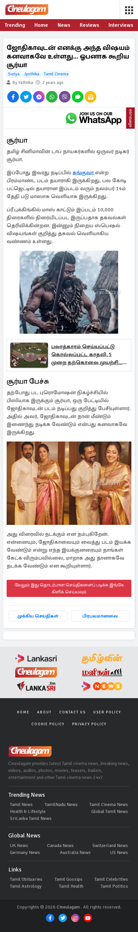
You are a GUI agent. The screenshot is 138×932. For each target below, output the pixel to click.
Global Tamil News (109, 811)
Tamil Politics (114, 886)
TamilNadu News (61, 804)
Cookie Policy (48, 724)
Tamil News (21, 804)
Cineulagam (68, 907)
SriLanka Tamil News (31, 818)
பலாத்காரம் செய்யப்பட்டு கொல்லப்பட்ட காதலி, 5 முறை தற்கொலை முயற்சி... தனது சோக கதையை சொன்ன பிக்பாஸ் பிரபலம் (86, 354)
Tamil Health (71, 886)
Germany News (25, 852)
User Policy (107, 712)
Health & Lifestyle (28, 811)
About (44, 712)
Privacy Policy (89, 724)
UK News (19, 845)
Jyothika (31, 74)
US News (119, 852)
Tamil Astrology (26, 886)
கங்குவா (83, 172)
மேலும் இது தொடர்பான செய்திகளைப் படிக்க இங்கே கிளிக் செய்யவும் (69, 588)
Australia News (75, 852)
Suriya (14, 74)
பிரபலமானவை (100, 616)
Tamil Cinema (56, 74)
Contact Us (72, 712)
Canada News (60, 845)
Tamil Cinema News (108, 804)
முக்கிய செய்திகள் (38, 616)
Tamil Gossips (68, 879)
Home (23, 712)
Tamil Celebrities (111, 879)
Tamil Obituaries (26, 879)
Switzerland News (110, 845)
